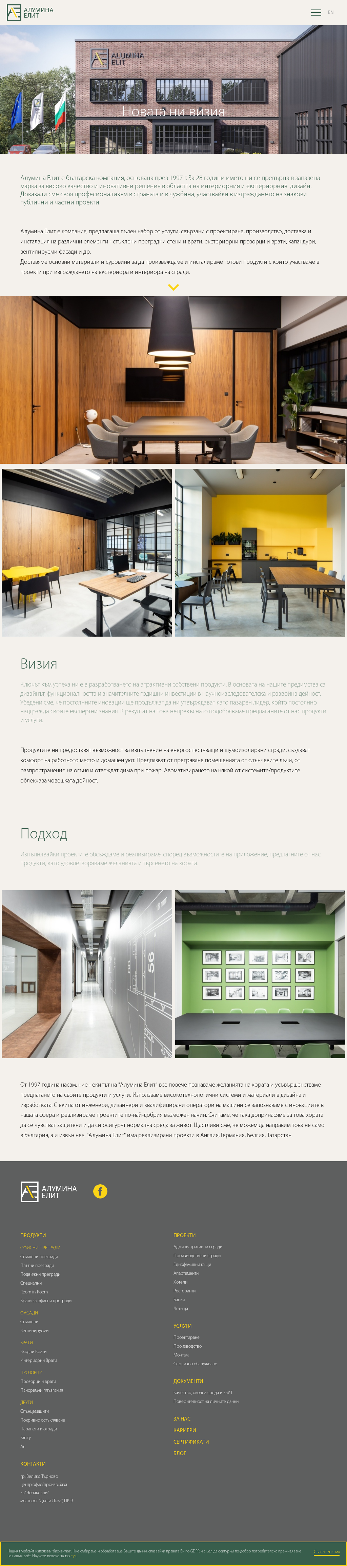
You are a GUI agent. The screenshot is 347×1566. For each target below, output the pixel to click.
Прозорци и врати (38, 1381)
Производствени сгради (197, 1255)
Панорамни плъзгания (41, 1390)
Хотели (180, 1282)
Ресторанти (185, 1291)
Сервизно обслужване (195, 1364)
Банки (179, 1300)
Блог (180, 1453)
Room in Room (34, 1292)
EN (330, 12)
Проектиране (187, 1337)
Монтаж (181, 1355)
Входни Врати (33, 1351)
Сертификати (191, 1442)
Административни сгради (198, 1247)
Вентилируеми (34, 1330)
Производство (188, 1346)
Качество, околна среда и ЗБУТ (203, 1392)
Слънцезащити (34, 1411)
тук (73, 1556)
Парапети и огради (38, 1429)
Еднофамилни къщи (192, 1264)
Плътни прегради (37, 1265)
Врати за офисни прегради (46, 1301)
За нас (182, 1419)
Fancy (25, 1438)
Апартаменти (186, 1273)
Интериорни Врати (38, 1360)
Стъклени (29, 1322)
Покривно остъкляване (42, 1420)
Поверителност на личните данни (206, 1401)
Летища (181, 1308)
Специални (31, 1283)
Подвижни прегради (40, 1274)
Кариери (185, 1430)
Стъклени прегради (39, 1257)
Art (23, 1446)
